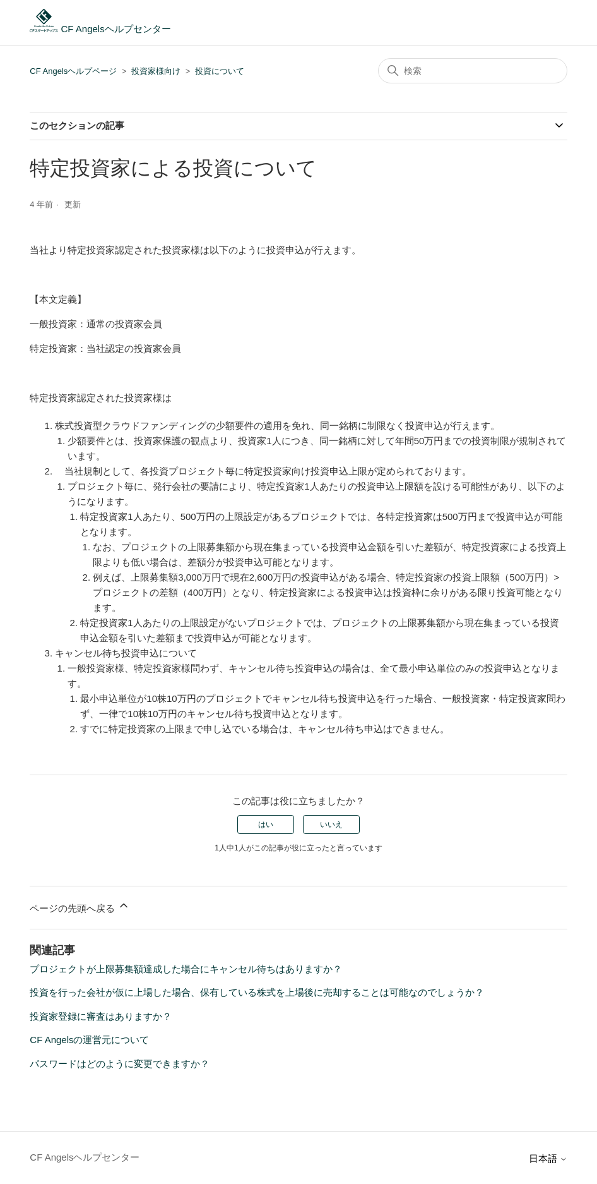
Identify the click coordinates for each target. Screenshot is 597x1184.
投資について (219, 71)
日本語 (548, 1158)
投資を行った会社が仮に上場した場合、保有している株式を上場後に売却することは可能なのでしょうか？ (257, 992)
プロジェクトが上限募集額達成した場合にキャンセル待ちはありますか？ (186, 969)
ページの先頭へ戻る (80, 906)
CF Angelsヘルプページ (73, 71)
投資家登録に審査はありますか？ (101, 1016)
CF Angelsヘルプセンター (100, 28)
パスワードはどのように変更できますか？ (120, 1063)
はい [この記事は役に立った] (265, 824)
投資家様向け (155, 71)
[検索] (472, 70)
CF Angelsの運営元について (89, 1039)
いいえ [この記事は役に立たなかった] (331, 824)
